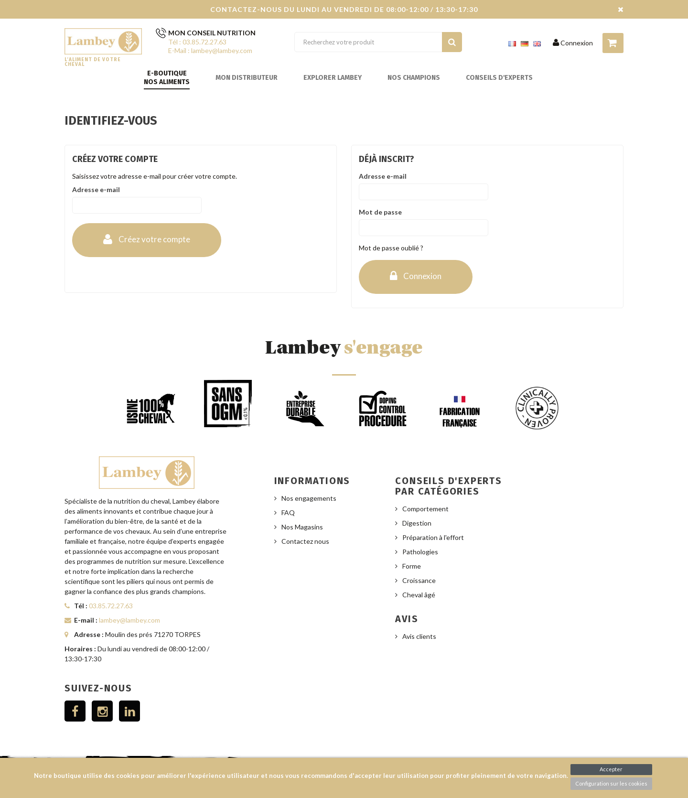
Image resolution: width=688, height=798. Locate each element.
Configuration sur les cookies (611, 783)
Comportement (425, 509)
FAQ (288, 512)
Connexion (573, 43)
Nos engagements (308, 498)
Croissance (419, 580)
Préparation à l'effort (433, 537)
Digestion (416, 523)
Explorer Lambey (332, 78)
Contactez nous (305, 541)
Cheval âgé (418, 595)
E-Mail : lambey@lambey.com (210, 50)
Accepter (611, 769)
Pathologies (420, 552)
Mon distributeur (246, 78)
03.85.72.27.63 (111, 606)
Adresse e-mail (96, 189)
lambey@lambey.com (129, 620)
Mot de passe (380, 212)
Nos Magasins (302, 527)
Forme (411, 566)
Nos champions (413, 78)
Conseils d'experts (499, 78)
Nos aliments (167, 82)
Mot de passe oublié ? (391, 248)
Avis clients (419, 636)
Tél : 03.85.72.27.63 (197, 42)
